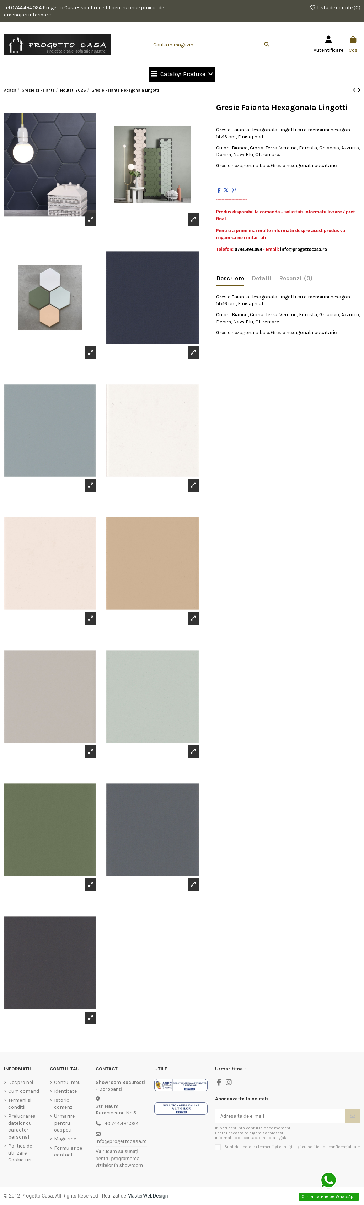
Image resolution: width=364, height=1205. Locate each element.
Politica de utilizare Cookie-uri (20, 1153)
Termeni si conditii (19, 1103)
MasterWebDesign (147, 1196)
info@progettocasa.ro (121, 1141)
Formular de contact (68, 1151)
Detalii (262, 278)
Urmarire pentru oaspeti (64, 1123)
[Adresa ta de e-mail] (280, 1116)
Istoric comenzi (64, 1103)
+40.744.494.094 (120, 1124)
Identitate (65, 1091)
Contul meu (67, 1082)
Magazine (65, 1139)
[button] (182, 74)
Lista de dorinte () (335, 8)
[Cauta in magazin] (266, 45)
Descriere (230, 278)
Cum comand (23, 1091)
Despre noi (20, 1082)
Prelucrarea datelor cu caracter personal (22, 1126)
